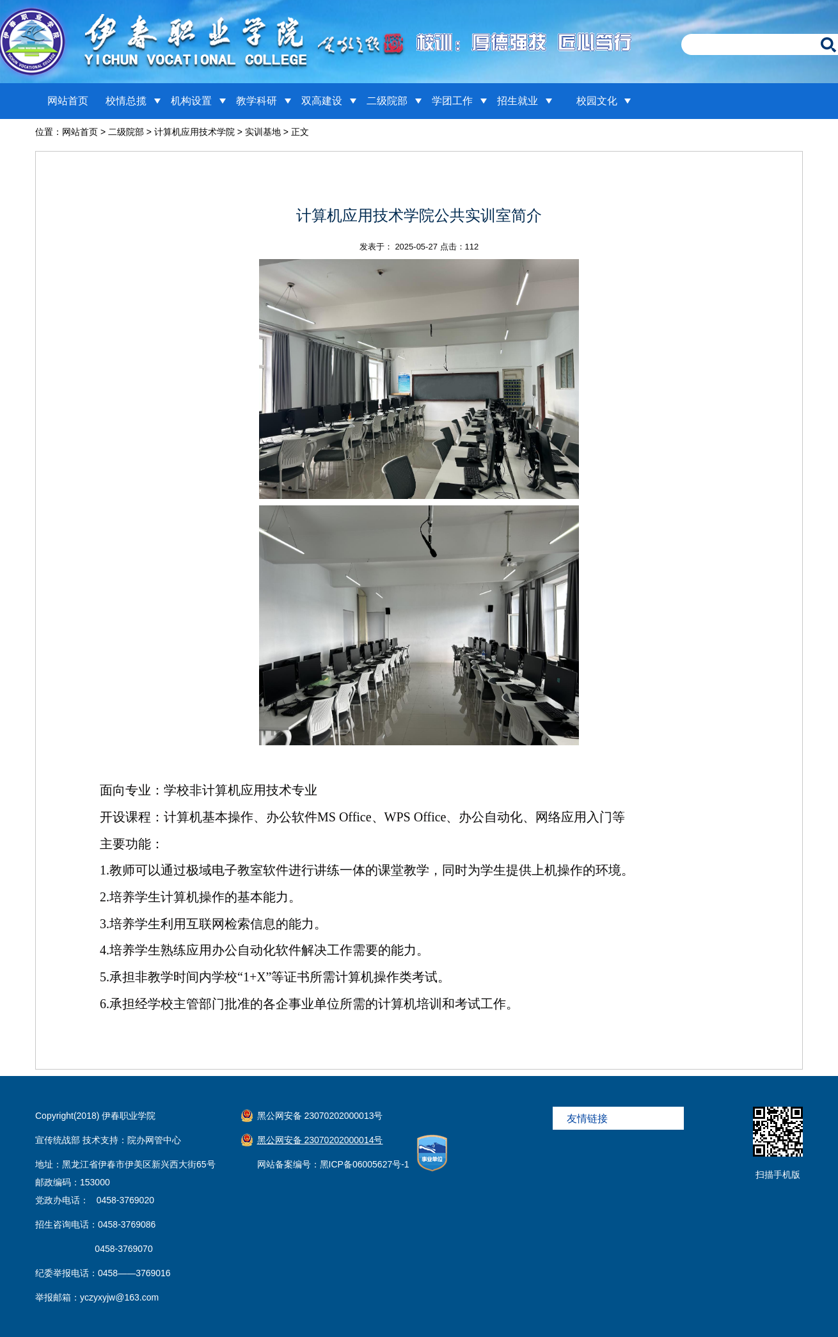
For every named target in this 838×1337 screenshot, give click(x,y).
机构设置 (191, 100)
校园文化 (596, 100)
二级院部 (387, 100)
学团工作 (452, 100)
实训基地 (263, 132)
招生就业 (517, 100)
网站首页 (67, 100)
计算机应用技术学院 (194, 132)
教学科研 (256, 100)
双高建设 (321, 100)
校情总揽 (126, 100)
